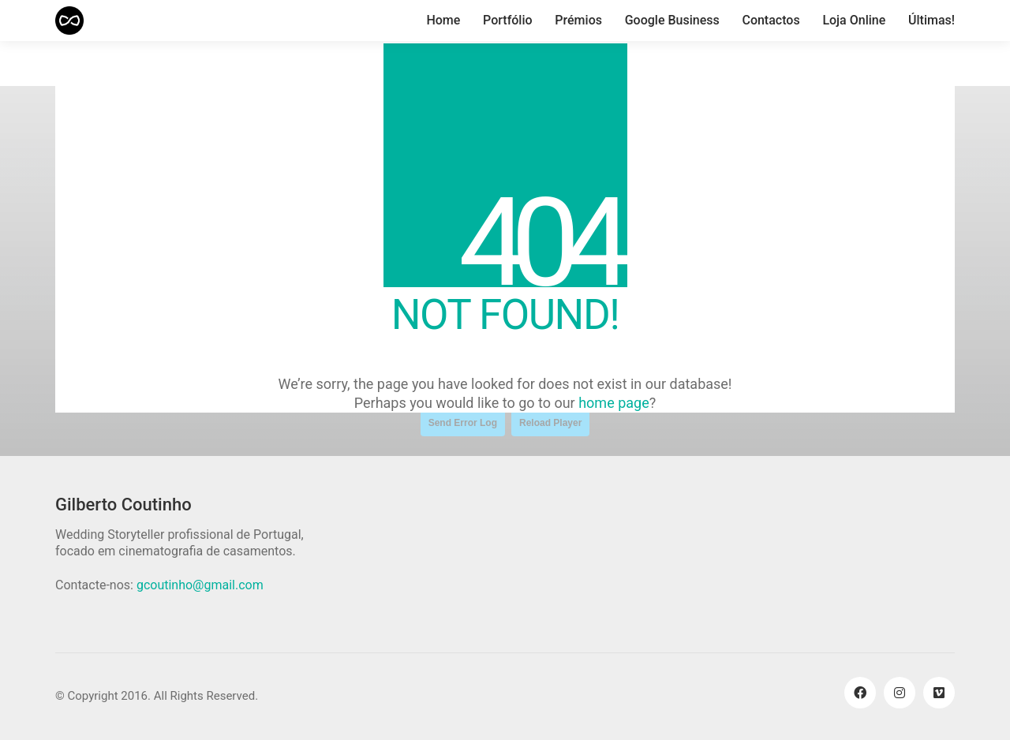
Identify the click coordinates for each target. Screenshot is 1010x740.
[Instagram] (899, 692)
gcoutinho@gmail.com (200, 584)
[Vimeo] (939, 692)
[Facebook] (860, 692)
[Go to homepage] (69, 20)
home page (613, 402)
